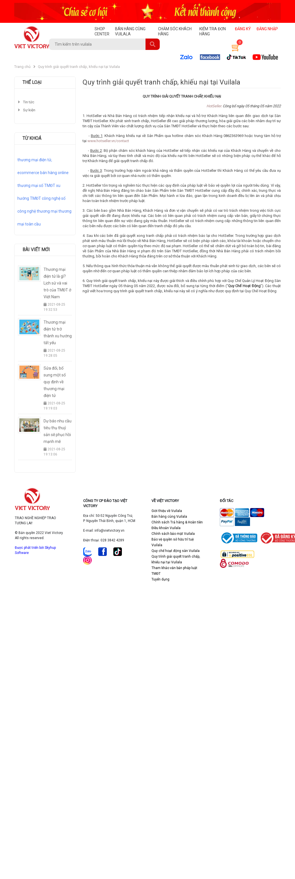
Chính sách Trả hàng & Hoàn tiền (177, 522)
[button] (235, 47)
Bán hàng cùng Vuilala (169, 517)
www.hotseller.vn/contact (108, 141)
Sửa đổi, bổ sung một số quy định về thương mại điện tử (55, 382)
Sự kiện (26, 110)
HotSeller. (214, 106)
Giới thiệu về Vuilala (166, 511)
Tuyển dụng (160, 579)
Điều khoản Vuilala (166, 528)
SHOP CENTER (102, 31)
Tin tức (26, 102)
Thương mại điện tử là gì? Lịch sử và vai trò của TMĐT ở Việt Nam (57, 283)
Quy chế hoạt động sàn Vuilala (175, 551)
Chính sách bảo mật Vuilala (173, 534)
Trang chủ (22, 66)
